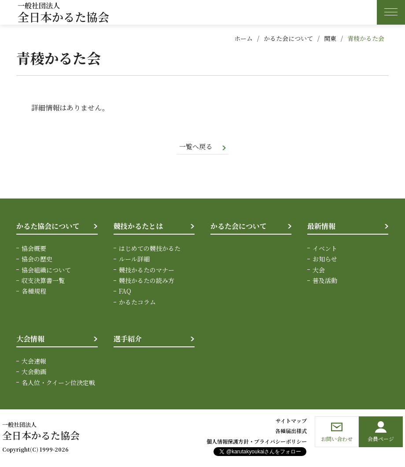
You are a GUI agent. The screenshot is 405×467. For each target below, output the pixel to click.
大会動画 (34, 372)
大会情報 (30, 340)
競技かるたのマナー (146, 270)
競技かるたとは (138, 227)
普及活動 (325, 280)
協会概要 (34, 248)
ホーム (243, 38)
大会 (319, 270)
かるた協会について (48, 227)
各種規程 (34, 291)
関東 (330, 38)
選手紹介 (128, 340)
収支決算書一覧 (43, 280)
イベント (325, 248)
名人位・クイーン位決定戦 (58, 383)
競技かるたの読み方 (146, 280)
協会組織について (46, 270)
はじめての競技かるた (149, 248)
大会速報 (34, 361)
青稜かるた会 (365, 38)
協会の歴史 (37, 259)
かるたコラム (137, 302)
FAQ (125, 291)
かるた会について (288, 38)
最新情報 (321, 227)
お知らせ (325, 259)
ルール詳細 (134, 259)
